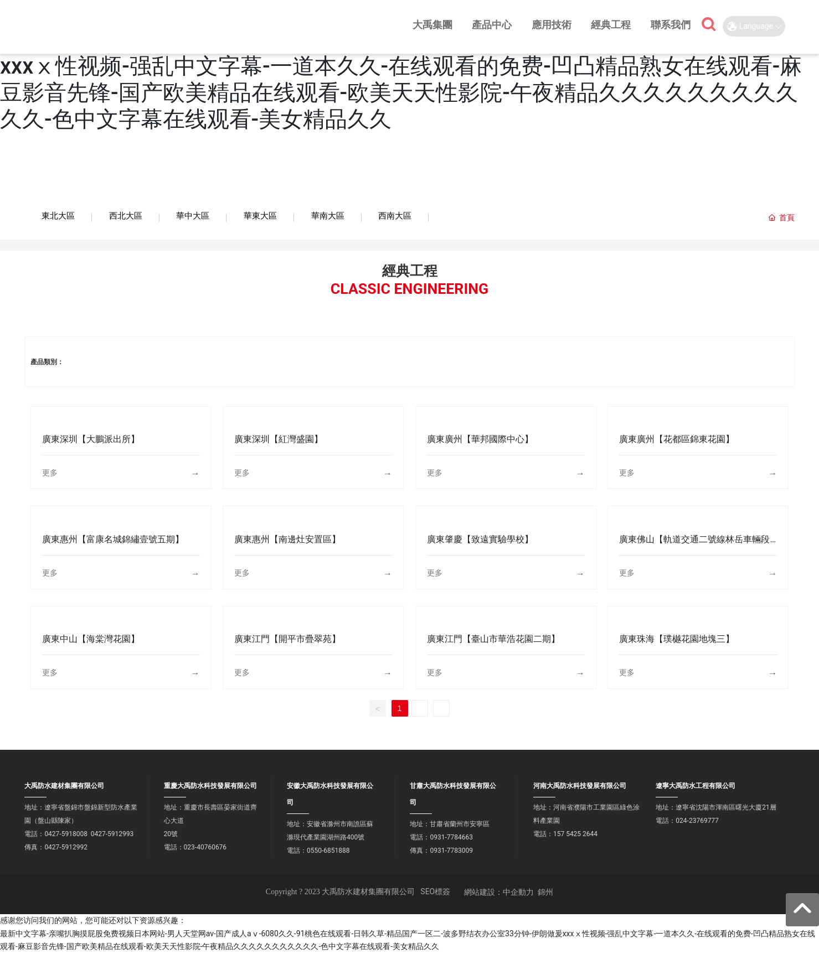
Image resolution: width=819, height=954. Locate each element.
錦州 (545, 892)
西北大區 (125, 216)
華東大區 (260, 216)
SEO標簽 (435, 892)
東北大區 (58, 216)
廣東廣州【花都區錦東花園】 (676, 439)
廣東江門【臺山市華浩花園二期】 (493, 639)
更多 (50, 473)
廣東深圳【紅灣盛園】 (278, 439)
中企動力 (518, 892)
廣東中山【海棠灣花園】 (91, 639)
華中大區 (192, 216)
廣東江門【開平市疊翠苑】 (287, 639)
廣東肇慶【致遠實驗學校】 (480, 540)
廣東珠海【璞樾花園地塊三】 (676, 639)
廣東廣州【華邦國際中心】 (480, 439)
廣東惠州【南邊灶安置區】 (287, 540)
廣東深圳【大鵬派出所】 (91, 439)
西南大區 (394, 216)
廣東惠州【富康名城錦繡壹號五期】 (113, 540)
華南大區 (327, 216)
